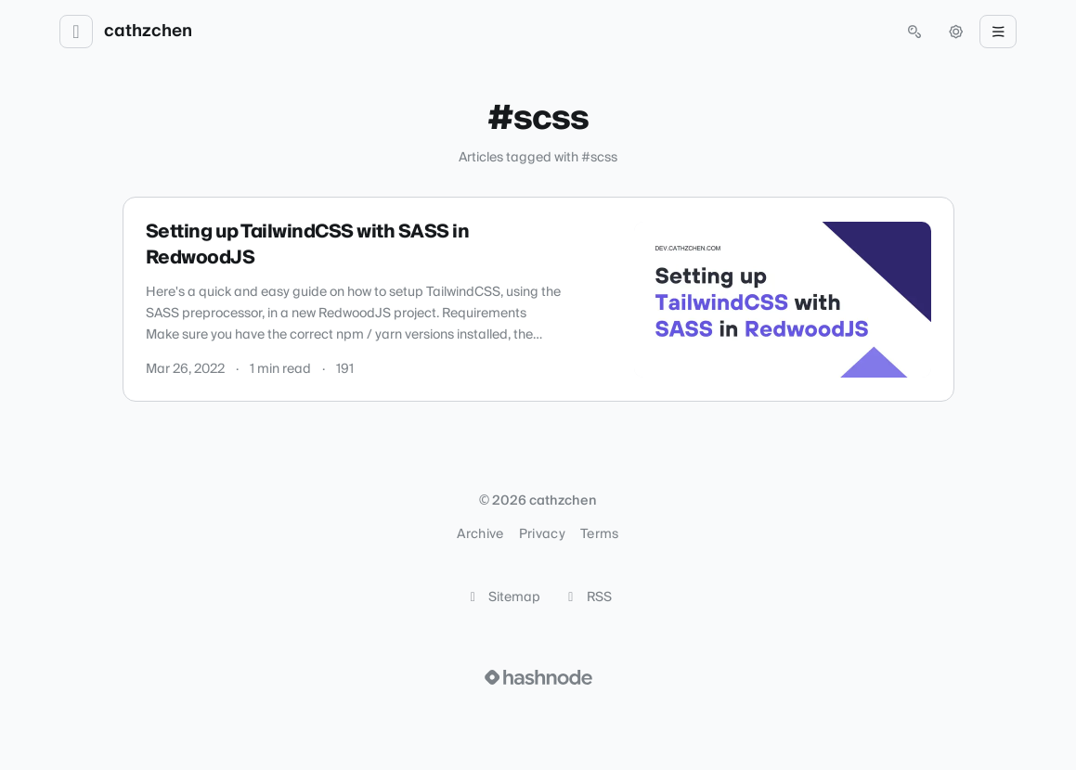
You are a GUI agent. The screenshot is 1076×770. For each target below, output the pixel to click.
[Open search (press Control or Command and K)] (914, 31)
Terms (599, 534)
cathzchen (148, 32)
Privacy (542, 534)
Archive (480, 534)
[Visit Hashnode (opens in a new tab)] (538, 677)
